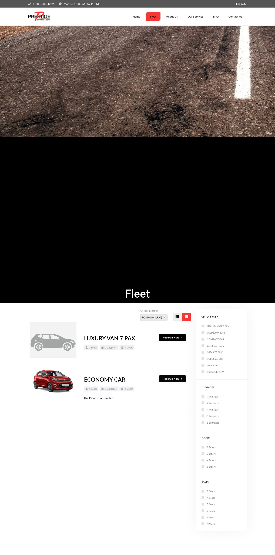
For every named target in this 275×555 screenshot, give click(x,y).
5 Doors (209, 466)
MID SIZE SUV (212, 352)
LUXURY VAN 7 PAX (109, 340)
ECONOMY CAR (213, 332)
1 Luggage (210, 396)
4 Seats (208, 497)
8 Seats (208, 517)
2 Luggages (210, 402)
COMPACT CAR (213, 339)
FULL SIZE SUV (213, 358)
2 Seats (208, 491)
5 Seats (208, 504)
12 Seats (209, 523)
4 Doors (209, 460)
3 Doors (209, 453)
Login (241, 3)
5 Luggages (210, 422)
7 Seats (208, 510)
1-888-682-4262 (43, 3)
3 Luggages (210, 409)
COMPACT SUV (213, 345)
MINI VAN (210, 365)
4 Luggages (210, 415)
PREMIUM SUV (213, 371)
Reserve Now (172, 339)
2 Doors (209, 447)
